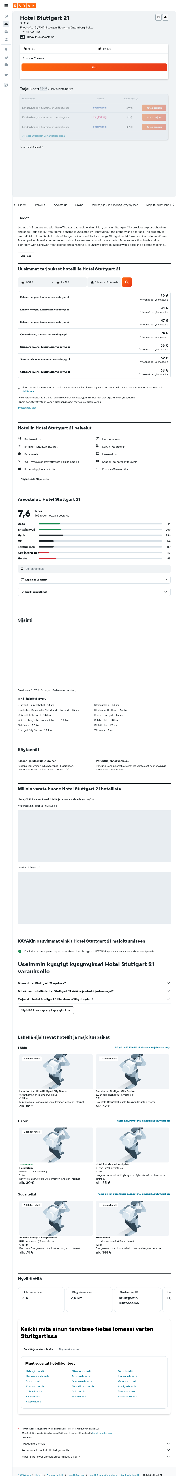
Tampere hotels (126, 1324)
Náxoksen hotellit (81, 1304)
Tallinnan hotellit (81, 1309)
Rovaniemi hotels (127, 1329)
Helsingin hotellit (35, 1304)
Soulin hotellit (33, 1314)
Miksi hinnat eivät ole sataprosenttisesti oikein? (96, 1390)
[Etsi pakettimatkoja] (6, 39)
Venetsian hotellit (127, 1314)
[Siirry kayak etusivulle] (24, 5)
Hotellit (38, 1408)
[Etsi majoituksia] (6, 24)
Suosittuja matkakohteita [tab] (38, 1282)
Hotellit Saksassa (76, 1408)
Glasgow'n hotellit (82, 1314)
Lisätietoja (28, 384)
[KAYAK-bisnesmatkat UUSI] (6, 64)
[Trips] (6, 75)
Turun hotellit (125, 1304)
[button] (6, 6)
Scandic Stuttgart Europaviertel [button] (38, 1170)
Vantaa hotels (33, 1329)
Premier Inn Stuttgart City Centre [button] (115, 1024)
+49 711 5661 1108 (30, 32)
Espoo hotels (79, 1329)
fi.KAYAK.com (24, 1408)
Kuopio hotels (33, 1334)
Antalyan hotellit (127, 1319)
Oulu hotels (78, 1324)
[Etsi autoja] (6, 31)
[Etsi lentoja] (6, 16)
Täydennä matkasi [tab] (69, 1282)
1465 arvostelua (44, 37)
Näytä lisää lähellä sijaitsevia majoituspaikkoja (143, 980)
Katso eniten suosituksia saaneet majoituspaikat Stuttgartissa (134, 1127)
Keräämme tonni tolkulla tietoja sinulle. (96, 1383)
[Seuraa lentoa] (6, 57)
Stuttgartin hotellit (130, 1408)
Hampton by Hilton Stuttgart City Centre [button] (43, 1024)
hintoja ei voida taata (102, 1366)
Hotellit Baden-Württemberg (103, 1408)
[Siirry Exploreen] (6, 49)
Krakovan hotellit (35, 1319)
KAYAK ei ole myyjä (96, 1377)
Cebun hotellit (34, 1324)
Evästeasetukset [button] (27, 400)
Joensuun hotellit (127, 1309)
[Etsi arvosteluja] (97, 561)
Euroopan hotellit (55, 1408)
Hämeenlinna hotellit (37, 1309)
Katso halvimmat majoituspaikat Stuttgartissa (144, 1054)
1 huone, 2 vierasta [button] (34, 58)
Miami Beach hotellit (83, 1319)
